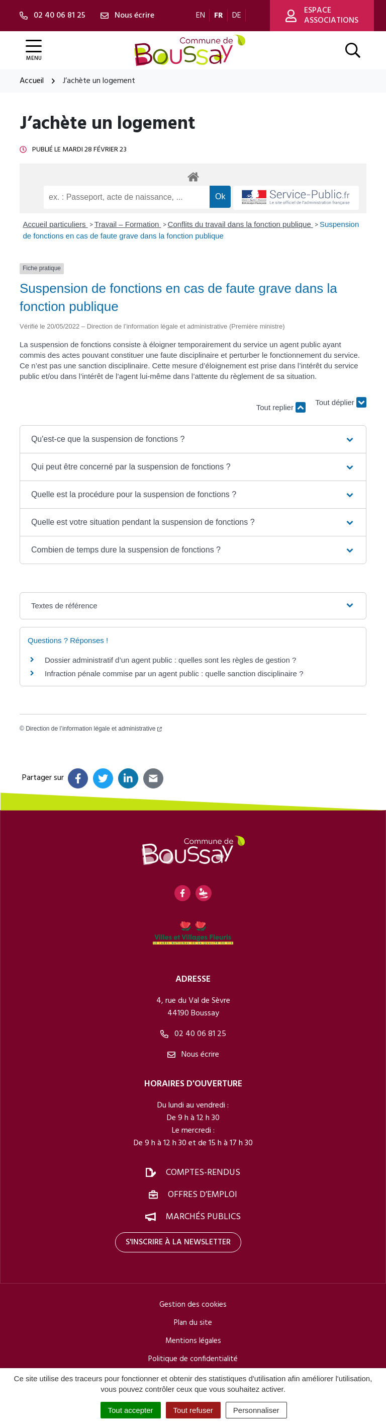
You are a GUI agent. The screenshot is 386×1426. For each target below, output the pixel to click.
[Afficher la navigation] (34, 50)
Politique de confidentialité (193, 1359)
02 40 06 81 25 (193, 1034)
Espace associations (321, 15)
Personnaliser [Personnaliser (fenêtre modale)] (256, 1410)
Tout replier (281, 407)
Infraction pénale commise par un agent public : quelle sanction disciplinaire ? (174, 673)
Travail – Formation (127, 224)
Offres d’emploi (202, 1194)
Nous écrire (193, 1054)
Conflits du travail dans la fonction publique (240, 224)
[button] (193, 439)
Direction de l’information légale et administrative (94, 728)
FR (218, 15)
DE (236, 15)
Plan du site (193, 1323)
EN (200, 15)
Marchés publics (203, 1217)
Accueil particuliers (55, 224)
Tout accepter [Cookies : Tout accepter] (130, 1410)
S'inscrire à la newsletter (178, 1242)
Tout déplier (340, 402)
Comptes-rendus (203, 1172)
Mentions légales (193, 1341)
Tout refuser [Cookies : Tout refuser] (193, 1410)
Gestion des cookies (193, 1305)
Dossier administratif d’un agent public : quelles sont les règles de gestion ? (170, 660)
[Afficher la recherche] (352, 50)
